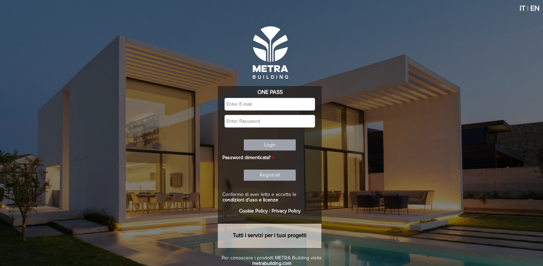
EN (535, 8)
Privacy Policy (286, 211)
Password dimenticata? (246, 157)
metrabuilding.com (271, 263)
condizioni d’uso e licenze (250, 200)
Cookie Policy (253, 211)
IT (522, 8)
